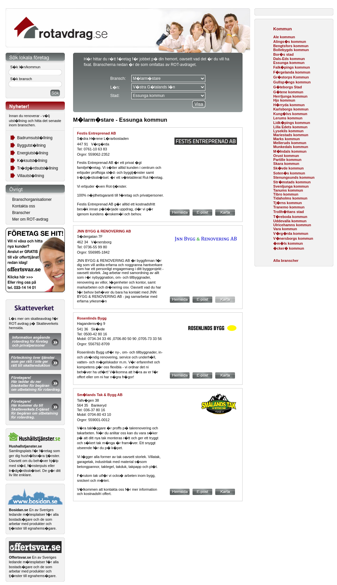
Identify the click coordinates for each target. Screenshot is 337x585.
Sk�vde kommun (288, 168)
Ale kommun (284, 37)
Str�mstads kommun (292, 182)
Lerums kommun (287, 118)
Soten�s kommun (289, 173)
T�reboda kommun (290, 217)
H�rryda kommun (288, 105)
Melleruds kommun (289, 143)
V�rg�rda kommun (290, 233)
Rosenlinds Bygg (92, 318)
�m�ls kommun (288, 243)
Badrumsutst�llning (34, 138)
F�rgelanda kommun (291, 72)
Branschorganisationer (32, 199)
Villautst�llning (30, 175)
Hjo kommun (284, 100)
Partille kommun (287, 160)
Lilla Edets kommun (290, 127)
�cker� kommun (288, 248)
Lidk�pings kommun (291, 123)
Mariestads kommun (290, 135)
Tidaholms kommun (290, 198)
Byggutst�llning (31, 145)
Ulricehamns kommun (292, 225)
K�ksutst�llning (32, 160)
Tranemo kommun (288, 207)
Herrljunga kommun (290, 96)
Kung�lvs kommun (290, 114)
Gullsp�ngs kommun (292, 82)
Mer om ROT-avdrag (30, 219)
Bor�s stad (283, 54)
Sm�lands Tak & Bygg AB (99, 395)
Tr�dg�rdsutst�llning (37, 168)
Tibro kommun (285, 194)
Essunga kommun (288, 63)
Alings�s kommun (289, 42)
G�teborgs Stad (287, 87)
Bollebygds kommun (291, 50)
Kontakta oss (23, 206)
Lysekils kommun (288, 131)
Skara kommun (286, 164)
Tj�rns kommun (287, 203)
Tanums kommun (288, 190)
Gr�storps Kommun (291, 77)
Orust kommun (286, 156)
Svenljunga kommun (291, 186)
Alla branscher (285, 260)
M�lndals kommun (289, 151)
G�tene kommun (288, 92)
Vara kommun (285, 229)
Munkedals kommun (290, 147)
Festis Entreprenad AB (96, 133)
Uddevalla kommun (289, 221)
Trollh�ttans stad (288, 212)
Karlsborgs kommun (290, 109)
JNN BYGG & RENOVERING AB (104, 231)
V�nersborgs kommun (293, 238)
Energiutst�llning (32, 153)
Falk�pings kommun (291, 67)
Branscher (21, 212)
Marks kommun (286, 139)
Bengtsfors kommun (290, 46)
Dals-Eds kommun (289, 59)
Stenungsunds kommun (293, 177)
